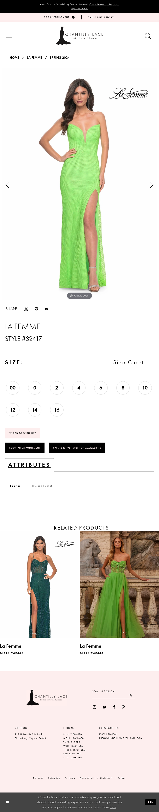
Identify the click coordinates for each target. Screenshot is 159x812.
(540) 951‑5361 (108, 734)
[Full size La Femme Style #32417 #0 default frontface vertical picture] (79, 185)
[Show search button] (148, 36)
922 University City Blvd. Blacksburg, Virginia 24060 (30, 736)
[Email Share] (46, 308)
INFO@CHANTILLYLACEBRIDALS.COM (121, 738)
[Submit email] (131, 696)
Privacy (70, 777)
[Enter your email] (113, 696)
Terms (122, 777)
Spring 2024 (60, 57)
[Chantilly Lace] (79, 35)
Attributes (29, 464)
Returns (38, 777)
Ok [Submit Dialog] (151, 802)
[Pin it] (36, 309)
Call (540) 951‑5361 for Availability (77, 447)
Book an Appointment (25, 447)
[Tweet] (26, 308)
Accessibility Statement (97, 777)
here (113, 807)
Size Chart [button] (128, 362)
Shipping (54, 777)
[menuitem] (94, 707)
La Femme (34, 57)
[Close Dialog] (7, 802)
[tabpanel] (79, 185)
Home (14, 57)
